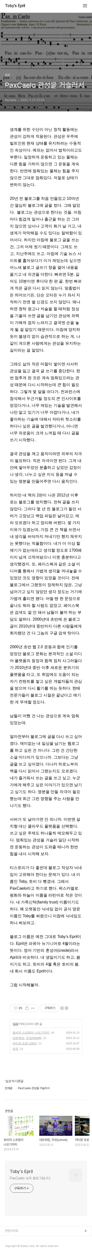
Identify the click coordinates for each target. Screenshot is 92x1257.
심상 (15, 1024)
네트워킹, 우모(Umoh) (27, 1038)
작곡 (15, 1049)
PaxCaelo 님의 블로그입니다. (30, 1178)
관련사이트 (11, 1231)
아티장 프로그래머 (25, 1043)
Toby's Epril (15, 6)
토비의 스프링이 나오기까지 (31, 1032)
